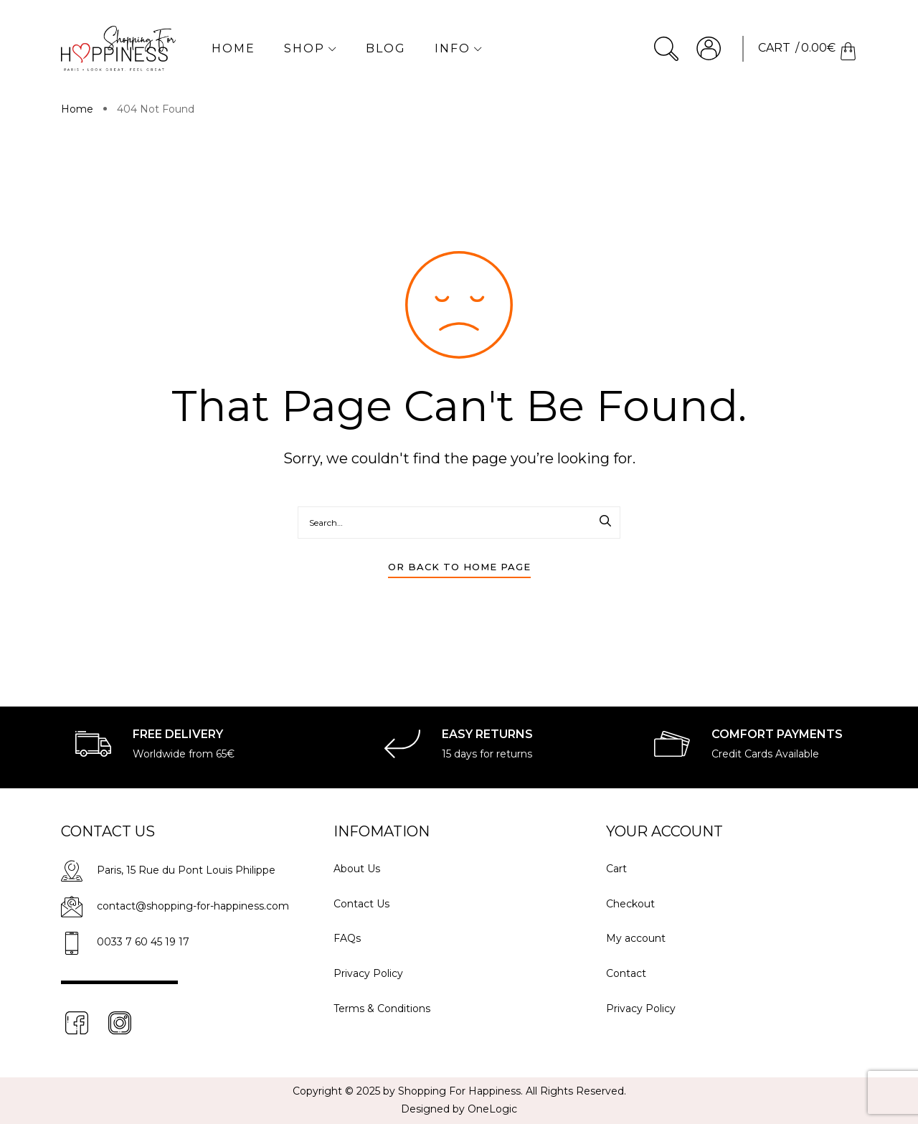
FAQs (347, 938)
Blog (386, 48)
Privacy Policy (368, 973)
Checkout (630, 903)
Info (459, 48)
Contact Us (361, 903)
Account (708, 49)
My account (636, 938)
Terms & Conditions (381, 1008)
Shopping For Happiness (459, 1091)
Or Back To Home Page (459, 566)
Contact (626, 973)
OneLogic (492, 1108)
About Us (356, 868)
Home (233, 48)
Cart (616, 868)
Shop (310, 48)
